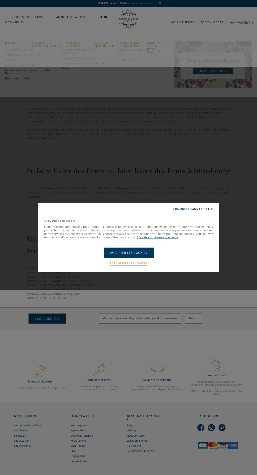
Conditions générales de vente (157, 237)
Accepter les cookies (128, 253)
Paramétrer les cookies (128, 264)
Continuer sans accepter (193, 209)
